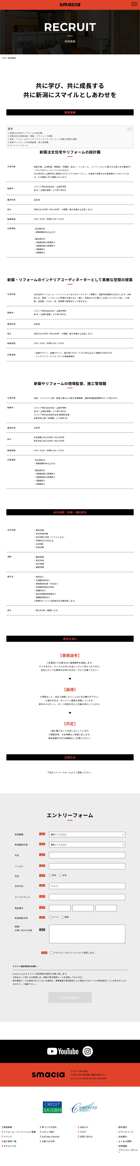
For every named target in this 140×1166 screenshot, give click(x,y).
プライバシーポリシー (128, 1151)
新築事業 (7, 1127)
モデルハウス (9, 1146)
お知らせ (84, 1127)
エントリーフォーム (19, 145)
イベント (7, 1136)
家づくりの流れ (49, 1127)
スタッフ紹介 (48, 1132)
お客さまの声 (48, 1141)
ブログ (83, 1132)
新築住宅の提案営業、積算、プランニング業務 (31, 136)
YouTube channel (50, 1136)
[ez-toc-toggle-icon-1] (128, 129)
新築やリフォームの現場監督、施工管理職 (29, 142)
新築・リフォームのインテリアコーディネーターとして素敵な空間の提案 (43, 139)
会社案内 (122, 1136)
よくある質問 (124, 1141)
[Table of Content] (129, 129)
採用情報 (122, 1146)
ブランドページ (126, 1132)
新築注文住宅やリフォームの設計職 (26, 132)
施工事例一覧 (9, 1141)
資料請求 (122, 1127)
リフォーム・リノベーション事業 (19, 1132)
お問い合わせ (86, 1136)
